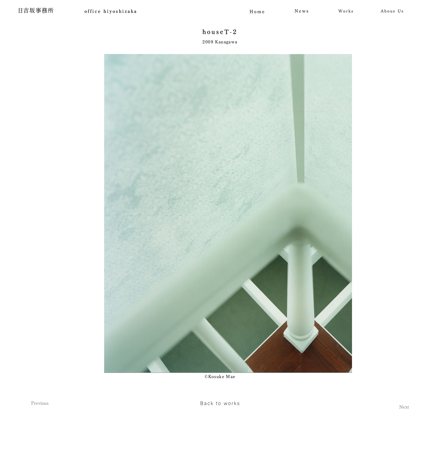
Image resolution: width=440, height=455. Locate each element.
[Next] (388, 407)
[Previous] (51, 403)
